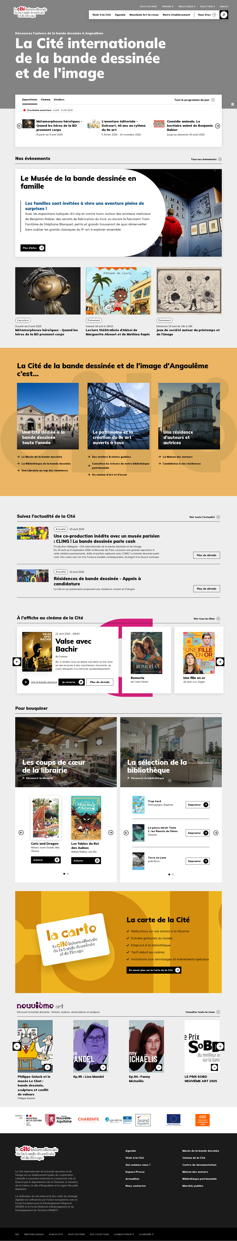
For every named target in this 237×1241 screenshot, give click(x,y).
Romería (137, 678)
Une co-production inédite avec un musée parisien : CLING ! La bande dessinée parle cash (107, 538)
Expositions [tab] (29, 99)
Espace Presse (135, 1171)
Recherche (223, 15)
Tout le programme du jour (192, 99)
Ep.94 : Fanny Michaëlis (139, 1079)
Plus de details (100, 682)
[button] (19, 126)
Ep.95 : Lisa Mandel (88, 1077)
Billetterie (206, 7)
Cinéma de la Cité (193, 1157)
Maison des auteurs (195, 1171)
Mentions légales (34, 1234)
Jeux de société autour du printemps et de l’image (188, 332)
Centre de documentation (199, 1164)
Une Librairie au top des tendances (45, 470)
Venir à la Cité (101, 15)
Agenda (120, 15)
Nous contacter (136, 1185)
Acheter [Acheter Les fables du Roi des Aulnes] (80, 860)
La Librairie (145, 1234)
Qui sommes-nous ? (138, 1164)
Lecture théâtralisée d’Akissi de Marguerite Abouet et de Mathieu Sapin (118, 332)
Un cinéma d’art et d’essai (109, 474)
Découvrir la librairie (39, 778)
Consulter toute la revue (199, 1012)
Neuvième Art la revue (144, 15)
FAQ (17, 1234)
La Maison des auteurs (178, 456)
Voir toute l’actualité (201, 517)
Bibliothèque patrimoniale (199, 1178)
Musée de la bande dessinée (200, 1150)
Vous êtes (204, 15)
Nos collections (99, 1234)
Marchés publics (192, 1185)
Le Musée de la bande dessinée (42, 456)
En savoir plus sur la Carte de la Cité (154, 970)
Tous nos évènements (202, 159)
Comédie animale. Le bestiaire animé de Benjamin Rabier (190, 125)
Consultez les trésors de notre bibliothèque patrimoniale (120, 465)
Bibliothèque (186, 7)
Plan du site (56, 1234)
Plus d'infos (31, 247)
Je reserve (68, 682)
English (224, 7)
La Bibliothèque (123, 1234)
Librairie (166, 7)
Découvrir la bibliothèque (147, 778)
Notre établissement (176, 15)
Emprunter (194, 804)
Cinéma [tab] (45, 99)
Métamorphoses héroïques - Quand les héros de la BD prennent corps (59, 125)
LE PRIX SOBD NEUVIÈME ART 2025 (201, 1079)
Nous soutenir (148, 7)
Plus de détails (206, 555)
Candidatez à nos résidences (182, 463)
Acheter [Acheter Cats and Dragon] (40, 859)
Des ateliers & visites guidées (111, 456)
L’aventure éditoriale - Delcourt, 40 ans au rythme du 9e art (124, 125)
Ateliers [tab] (59, 99)
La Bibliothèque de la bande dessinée (46, 463)
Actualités (132, 1178)
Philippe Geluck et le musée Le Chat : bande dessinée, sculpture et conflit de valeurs (34, 1085)
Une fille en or (194, 678)
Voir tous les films (203, 618)
